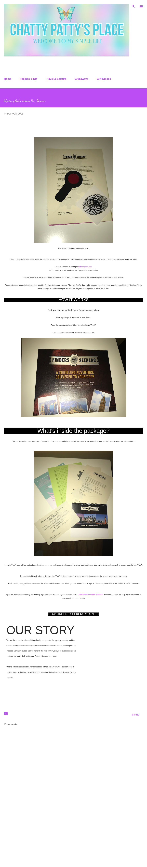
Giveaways (81, 78)
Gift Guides (104, 78)
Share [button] (135, 714)
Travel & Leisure (56, 78)
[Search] (133, 6)
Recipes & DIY (29, 78)
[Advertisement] (63, 836)
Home (7, 78)
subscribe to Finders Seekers (91, 595)
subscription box (85, 267)
